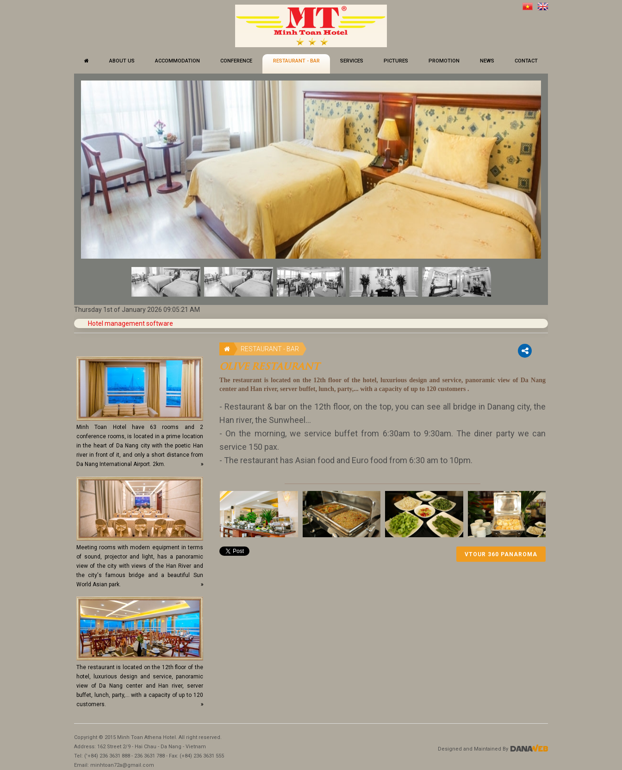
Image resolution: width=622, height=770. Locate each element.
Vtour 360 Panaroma (501, 554)
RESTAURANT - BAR (270, 349)
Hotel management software (130, 323)
